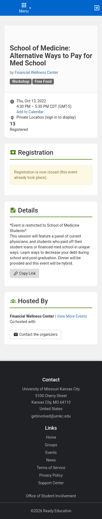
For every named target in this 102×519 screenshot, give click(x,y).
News (51, 460)
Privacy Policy (51, 475)
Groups (51, 445)
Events (51, 452)
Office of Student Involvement (51, 496)
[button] (6, 8)
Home (51, 437)
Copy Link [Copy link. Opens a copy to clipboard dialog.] (24, 273)
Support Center (51, 483)
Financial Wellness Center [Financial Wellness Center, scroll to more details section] (36, 72)
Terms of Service (51, 468)
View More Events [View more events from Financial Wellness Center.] (72, 316)
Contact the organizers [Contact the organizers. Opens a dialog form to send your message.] (35, 334)
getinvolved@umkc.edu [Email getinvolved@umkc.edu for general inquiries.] (51, 416)
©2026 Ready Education (51, 511)
